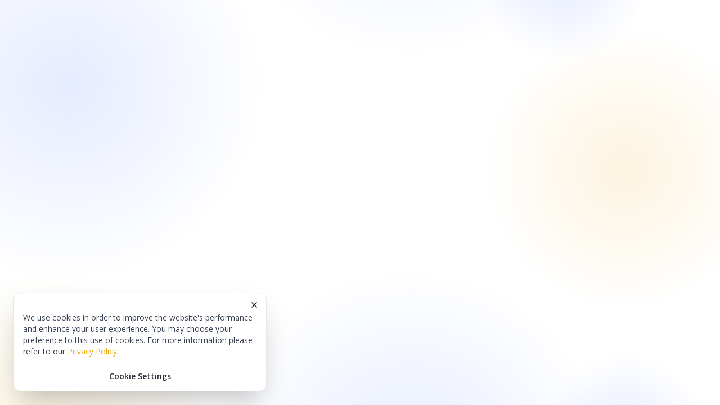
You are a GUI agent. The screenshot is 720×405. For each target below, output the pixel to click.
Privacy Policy (92, 351)
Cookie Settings (140, 376)
